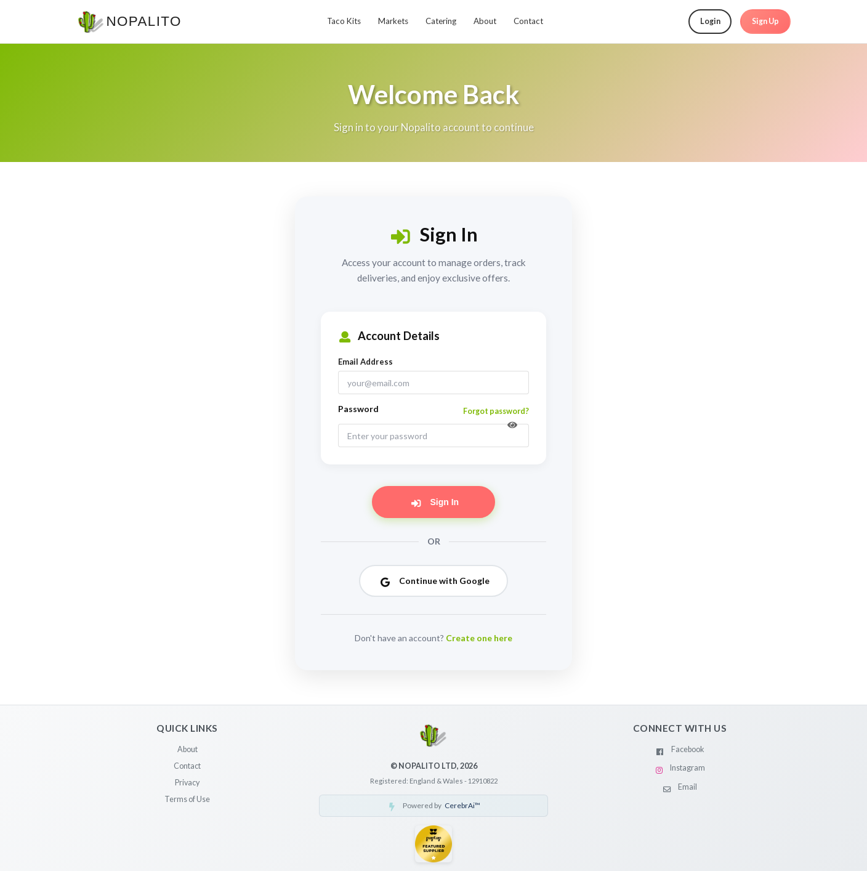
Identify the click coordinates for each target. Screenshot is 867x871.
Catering (440, 21)
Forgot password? (496, 411)
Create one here (479, 638)
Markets (393, 21)
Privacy (187, 782)
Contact (528, 21)
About (485, 21)
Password (358, 408)
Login (710, 21)
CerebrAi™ (462, 805)
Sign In (434, 502)
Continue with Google (434, 580)
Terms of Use (187, 799)
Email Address (365, 362)
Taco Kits (344, 21)
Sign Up (765, 21)
